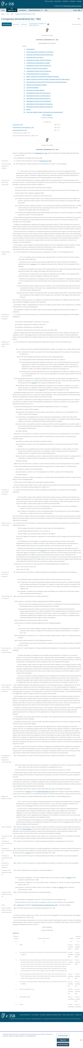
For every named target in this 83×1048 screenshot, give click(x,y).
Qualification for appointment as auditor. (38, 76)
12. (24, 92)
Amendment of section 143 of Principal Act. (38, 73)
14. (24, 98)
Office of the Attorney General (72, 6)
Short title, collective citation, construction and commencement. (44, 125)
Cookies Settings (63, 1036)
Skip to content (49, 1)
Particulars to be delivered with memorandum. (39, 68)
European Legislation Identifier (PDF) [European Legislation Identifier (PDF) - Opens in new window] (50, 1028)
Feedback (65, 1)
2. (24, 65)
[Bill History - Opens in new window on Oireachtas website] (24, 37)
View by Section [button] (7, 37)
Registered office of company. (35, 70)
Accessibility (35, 1028)
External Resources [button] (34, 10)
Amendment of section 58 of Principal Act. (38, 111)
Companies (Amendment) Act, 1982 (25, 27)
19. (24, 111)
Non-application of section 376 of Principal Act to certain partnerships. (46, 95)
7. (24, 78)
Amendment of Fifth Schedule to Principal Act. (39, 120)
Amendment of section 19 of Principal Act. (38, 109)
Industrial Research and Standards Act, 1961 (23, 140)
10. (24, 87)
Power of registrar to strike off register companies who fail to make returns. (48, 92)
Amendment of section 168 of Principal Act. (38, 78)
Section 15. (16, 946)
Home (3, 10)
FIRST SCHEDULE (47, 128)
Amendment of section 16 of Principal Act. (38, 106)
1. (24, 62)
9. (24, 84)
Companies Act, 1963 (18, 137)
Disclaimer (58, 1)
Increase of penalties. (32, 100)
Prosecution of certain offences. (35, 103)
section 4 (28, 804)
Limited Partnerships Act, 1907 (45, 804)
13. (24, 95)
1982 (11, 27)
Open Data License (68, 1028)
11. (24, 89)
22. (24, 120)
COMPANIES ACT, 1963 (40, 166)
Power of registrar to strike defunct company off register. (42, 89)
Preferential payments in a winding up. (37, 87)
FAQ (46, 10)
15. (24, 100)
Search (76, 10)
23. (24, 122)
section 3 (33, 277)
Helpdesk (72, 1)
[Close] (81, 1041)
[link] (4, 22)
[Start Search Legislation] (76, 16)
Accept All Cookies (63, 1045)
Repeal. (28, 122)
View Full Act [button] (16, 37)
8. (24, 81)
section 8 (43, 563)
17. (24, 106)
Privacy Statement (25, 1028)
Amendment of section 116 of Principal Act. (38, 114)
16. (24, 103)
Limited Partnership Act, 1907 (20, 143)
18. (24, 109)
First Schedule (27, 842)
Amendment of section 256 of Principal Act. (38, 84)
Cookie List (78, 1028)
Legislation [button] (11, 10)
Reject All (63, 1040)
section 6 (34, 396)
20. (24, 114)
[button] (79, 10)
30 (27, 918)
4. (24, 70)
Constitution (22, 10)
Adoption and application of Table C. (36, 98)
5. (24, 73)
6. (24, 76)
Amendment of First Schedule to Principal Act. (39, 117)
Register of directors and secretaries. (37, 81)
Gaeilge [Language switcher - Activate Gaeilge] (79, 1)
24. (24, 125)
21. (24, 117)
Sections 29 (20, 918)
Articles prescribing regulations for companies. (39, 65)
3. (24, 68)
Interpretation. (30, 62)
